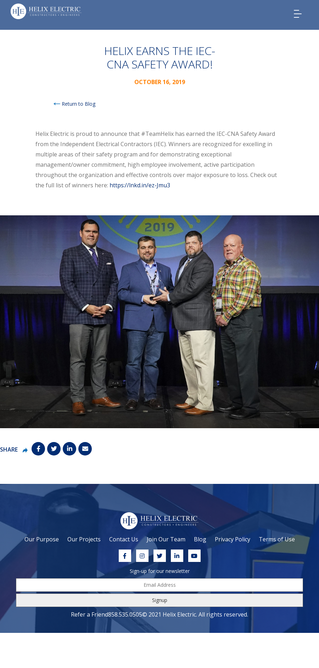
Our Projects (84, 539)
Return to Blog (74, 103)
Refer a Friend (89, 614)
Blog (200, 539)
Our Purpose (41, 539)
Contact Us (123, 539)
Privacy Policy (232, 539)
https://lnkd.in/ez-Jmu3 (140, 185)
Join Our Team (166, 539)
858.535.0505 (125, 614)
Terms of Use (277, 539)
